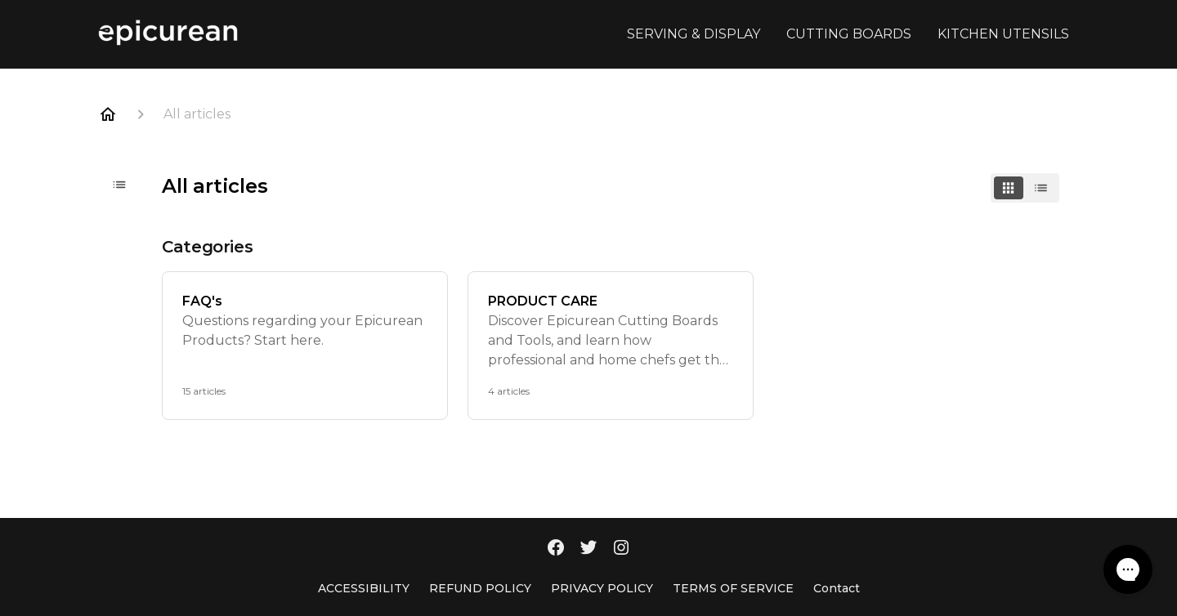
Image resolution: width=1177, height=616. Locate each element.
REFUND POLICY (480, 588)
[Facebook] (556, 549)
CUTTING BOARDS (848, 34)
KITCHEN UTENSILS (1003, 34)
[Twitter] (588, 549)
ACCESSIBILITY (363, 588)
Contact (836, 588)
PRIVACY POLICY (602, 588)
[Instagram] (621, 549)
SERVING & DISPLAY (693, 34)
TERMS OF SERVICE (733, 588)
